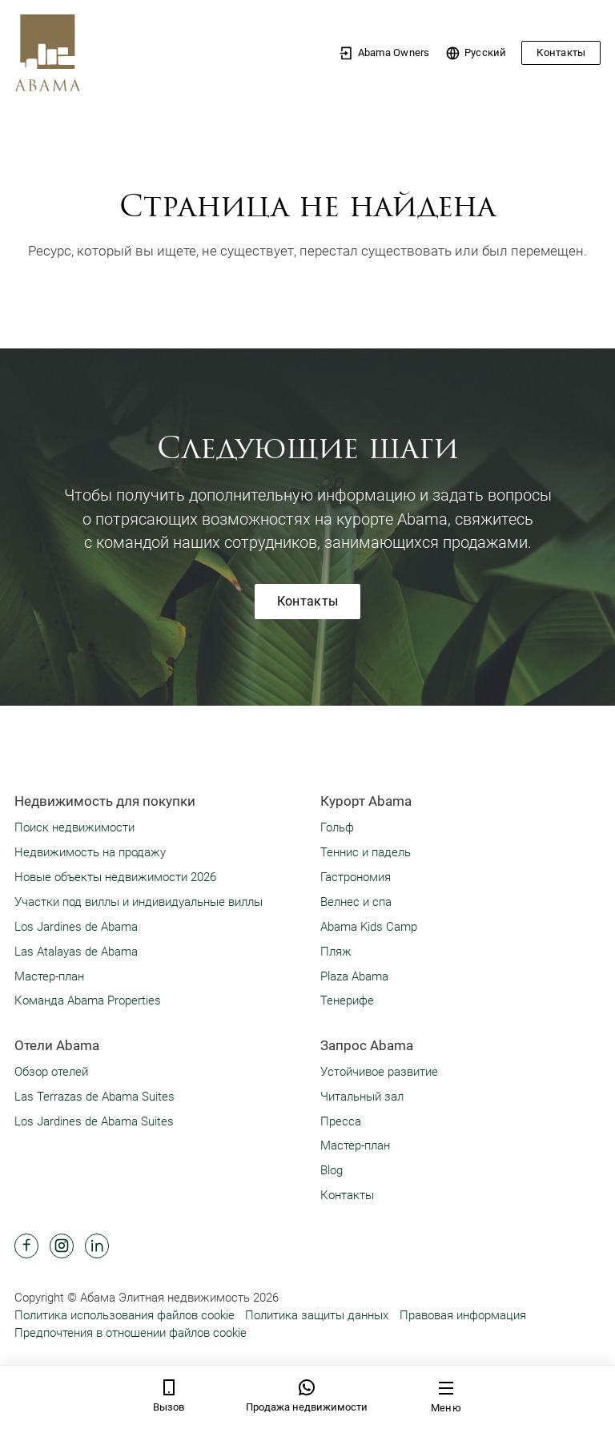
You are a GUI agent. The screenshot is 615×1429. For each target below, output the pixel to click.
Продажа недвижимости (307, 1396)
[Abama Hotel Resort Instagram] (62, 1246)
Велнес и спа (356, 902)
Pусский (475, 53)
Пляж (336, 951)
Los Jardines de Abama (76, 927)
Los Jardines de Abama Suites (94, 1121)
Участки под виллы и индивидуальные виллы (138, 902)
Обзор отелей (51, 1072)
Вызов (168, 1396)
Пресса (340, 1121)
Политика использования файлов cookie (124, 1315)
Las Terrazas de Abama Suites (94, 1096)
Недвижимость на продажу (90, 852)
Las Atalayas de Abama (76, 951)
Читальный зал (362, 1096)
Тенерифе (347, 1000)
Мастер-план (49, 976)
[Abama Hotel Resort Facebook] (26, 1246)
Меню (446, 1397)
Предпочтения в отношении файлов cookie (130, 1333)
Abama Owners (384, 53)
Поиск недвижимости (74, 827)
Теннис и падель (365, 852)
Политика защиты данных (316, 1315)
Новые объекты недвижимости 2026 (115, 877)
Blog (331, 1170)
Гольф (337, 827)
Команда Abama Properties (87, 1000)
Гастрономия (355, 877)
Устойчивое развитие (379, 1072)
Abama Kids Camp (368, 927)
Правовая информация (463, 1315)
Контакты (561, 52)
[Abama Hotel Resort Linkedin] (97, 1246)
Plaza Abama (354, 976)
